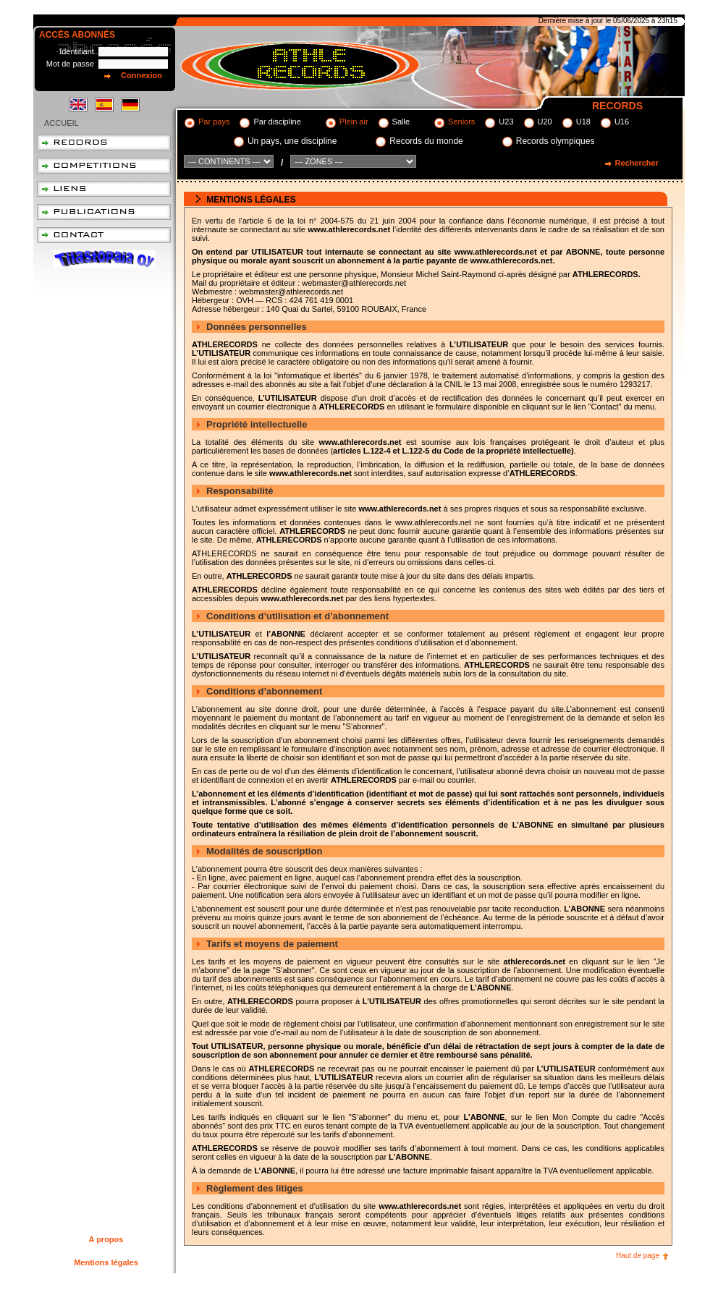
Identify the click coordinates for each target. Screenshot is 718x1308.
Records (104, 142)
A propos (106, 1239)
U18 (583, 121)
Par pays (213, 121)
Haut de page (637, 1256)
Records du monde (426, 141)
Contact (104, 235)
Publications (104, 212)
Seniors (461, 121)
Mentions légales (106, 1262)
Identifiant (76, 51)
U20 (545, 121)
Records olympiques (555, 141)
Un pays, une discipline (292, 141)
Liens (104, 189)
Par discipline (276, 121)
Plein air (353, 121)
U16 (621, 121)
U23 (506, 121)
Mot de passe (70, 63)
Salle (401, 121)
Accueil (61, 123)
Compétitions (104, 166)
